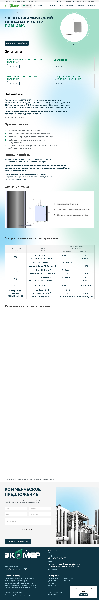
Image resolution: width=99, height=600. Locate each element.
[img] (73, 1)
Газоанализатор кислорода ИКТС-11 (17, 580)
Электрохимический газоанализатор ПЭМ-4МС (21, 585)
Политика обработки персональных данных (19, 595)
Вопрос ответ (33, 1)
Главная (7, 13)
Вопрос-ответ (68, 578)
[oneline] (28, 521)
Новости (51, 584)
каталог (14, 13)
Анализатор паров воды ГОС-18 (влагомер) (19, 578)
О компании (52, 580)
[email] (16, 514)
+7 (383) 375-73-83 (57, 558)
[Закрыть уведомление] (95, 587)
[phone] (40, 508)
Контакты (67, 580)
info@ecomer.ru (12, 569)
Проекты (51, 582)
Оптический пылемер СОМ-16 (15, 582)
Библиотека (52, 585)
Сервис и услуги (53, 578)
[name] (16, 508)
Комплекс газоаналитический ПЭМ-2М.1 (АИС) (20, 587)
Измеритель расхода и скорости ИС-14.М (19, 584)
